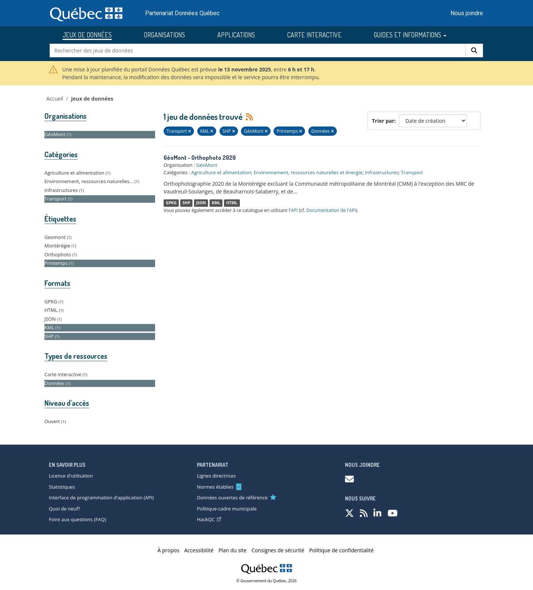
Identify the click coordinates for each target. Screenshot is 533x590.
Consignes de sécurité (277, 550)
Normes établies (215, 486)
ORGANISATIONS (164, 35)
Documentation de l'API (331, 210)
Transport (412, 172)
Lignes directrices (216, 475)
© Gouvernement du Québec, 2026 (267, 580)
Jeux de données (92, 98)
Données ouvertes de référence (232, 497)
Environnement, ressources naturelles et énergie (308, 172)
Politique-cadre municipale (227, 508)
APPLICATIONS (236, 35)
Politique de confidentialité (341, 550)
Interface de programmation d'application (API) (101, 497)
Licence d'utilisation (71, 475)
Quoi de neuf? (64, 508)
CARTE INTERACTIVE (314, 35)
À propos (169, 550)
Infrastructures (381, 172)
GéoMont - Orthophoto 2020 (200, 157)
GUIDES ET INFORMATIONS (410, 35)
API (294, 210)
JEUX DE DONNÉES (87, 35)
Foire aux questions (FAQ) (77, 519)
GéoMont (206, 165)
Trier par (383, 120)
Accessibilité (199, 550)
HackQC (209, 519)
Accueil (54, 98)
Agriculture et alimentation (221, 172)
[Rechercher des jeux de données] (258, 50)
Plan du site (232, 550)
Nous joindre (466, 13)
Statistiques (62, 486)
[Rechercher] (474, 50)
